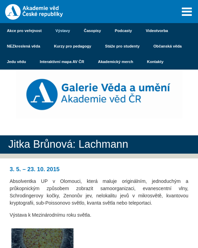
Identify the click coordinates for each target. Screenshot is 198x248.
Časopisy (92, 31)
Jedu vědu (16, 62)
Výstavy (63, 31)
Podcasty (123, 31)
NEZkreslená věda (23, 46)
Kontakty (155, 62)
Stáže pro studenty (122, 46)
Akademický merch (115, 62)
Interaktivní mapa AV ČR (62, 62)
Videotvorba (157, 31)
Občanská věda (168, 46)
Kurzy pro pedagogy (72, 46)
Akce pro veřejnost (24, 31)
